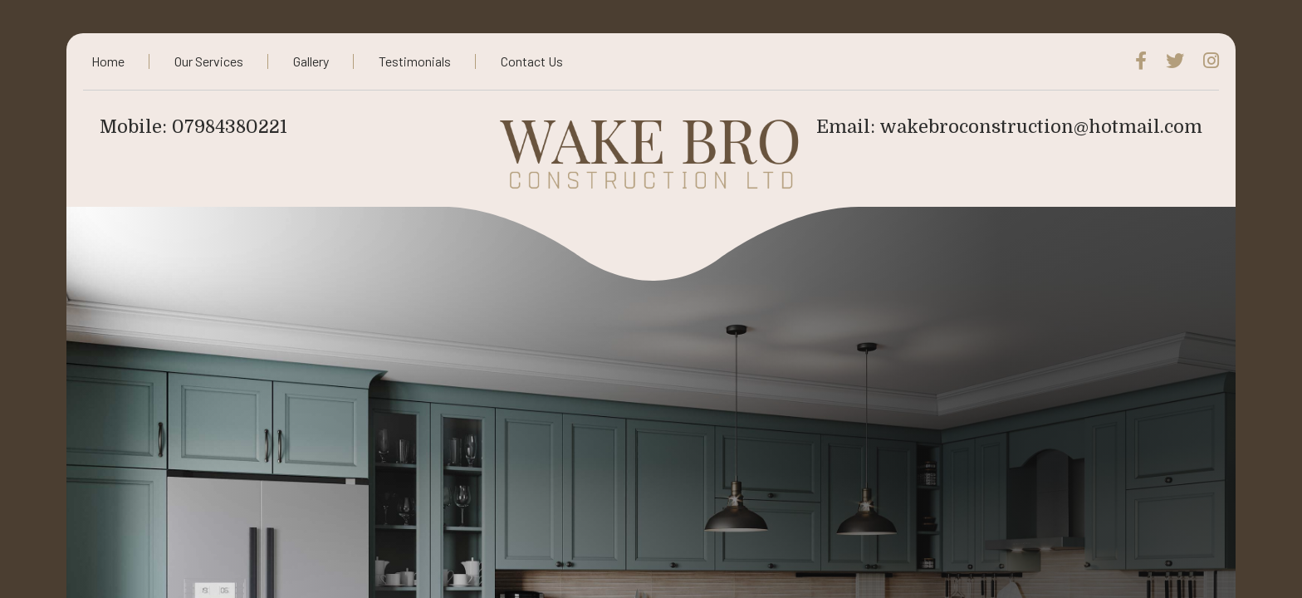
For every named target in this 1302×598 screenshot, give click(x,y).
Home (108, 61)
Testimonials (415, 61)
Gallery (311, 61)
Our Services (208, 61)
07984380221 (229, 126)
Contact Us (532, 61)
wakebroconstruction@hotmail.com (1040, 126)
